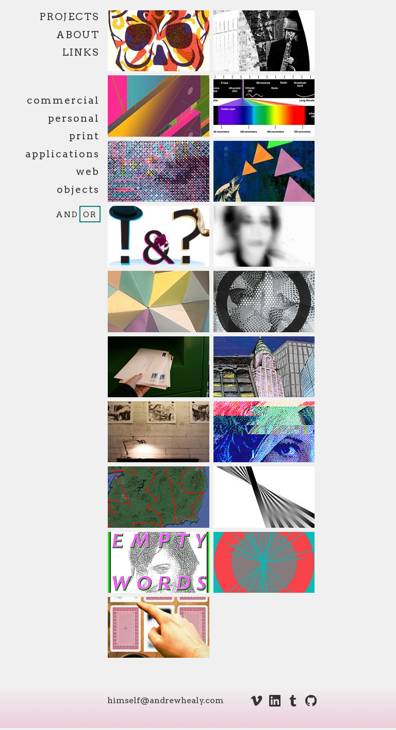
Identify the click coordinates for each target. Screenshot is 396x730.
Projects (70, 17)
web (88, 171)
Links (81, 52)
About (78, 35)
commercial (63, 100)
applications (62, 154)
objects (78, 190)
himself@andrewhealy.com (165, 700)
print (84, 136)
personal (74, 118)
